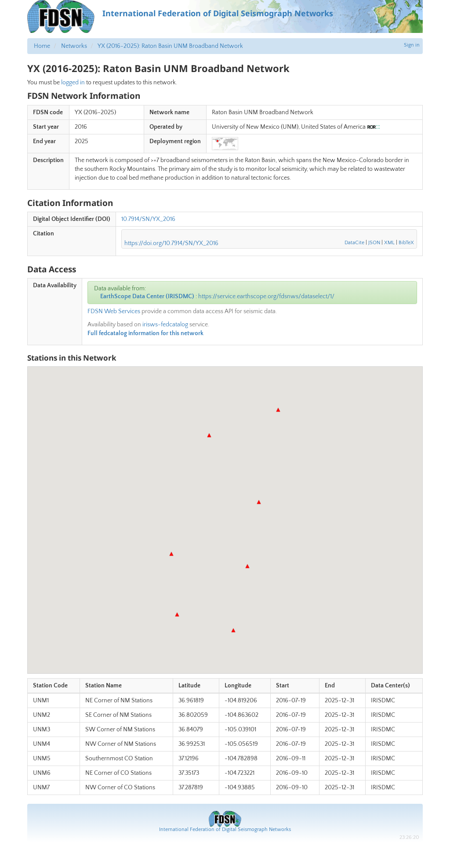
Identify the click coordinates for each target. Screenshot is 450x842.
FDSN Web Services (113, 311)
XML (389, 243)
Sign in (412, 45)
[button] (247, 566)
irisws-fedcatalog (165, 324)
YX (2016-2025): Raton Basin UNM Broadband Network (170, 46)
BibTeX (406, 243)
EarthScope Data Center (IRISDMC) (147, 296)
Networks (74, 46)
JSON (374, 243)
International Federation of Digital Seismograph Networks (225, 829)
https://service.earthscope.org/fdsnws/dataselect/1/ (266, 296)
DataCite (354, 243)
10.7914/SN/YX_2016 (148, 219)
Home (42, 46)
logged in (73, 82)
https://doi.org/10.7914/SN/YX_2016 (171, 243)
